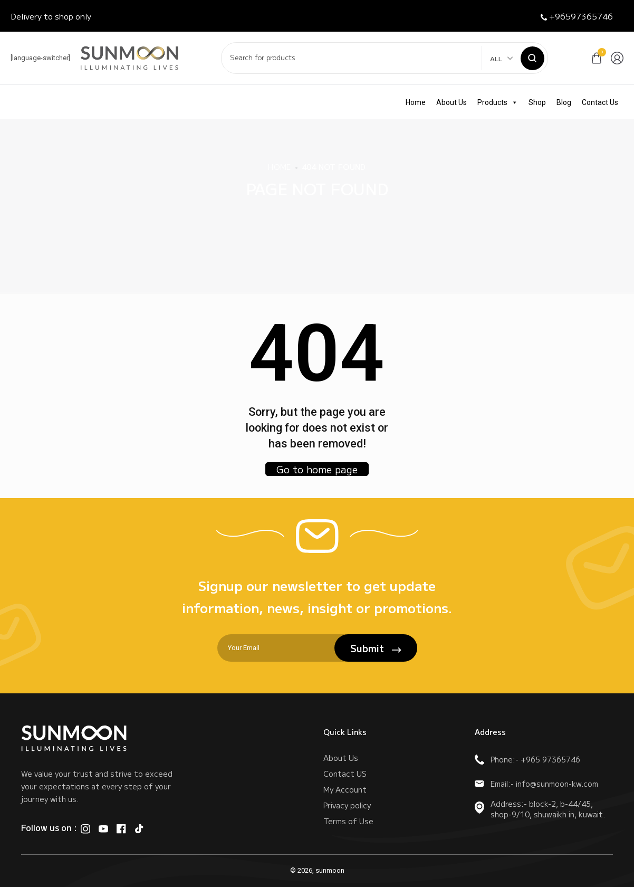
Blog (563, 102)
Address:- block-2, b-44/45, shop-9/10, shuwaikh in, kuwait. (540, 808)
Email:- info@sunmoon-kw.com (536, 783)
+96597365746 (577, 16)
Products (497, 102)
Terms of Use (348, 821)
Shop (537, 102)
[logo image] (129, 57)
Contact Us (600, 102)
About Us (451, 102)
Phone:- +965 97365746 (527, 759)
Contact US (345, 773)
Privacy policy (347, 805)
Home (416, 102)
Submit (375, 648)
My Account (345, 789)
